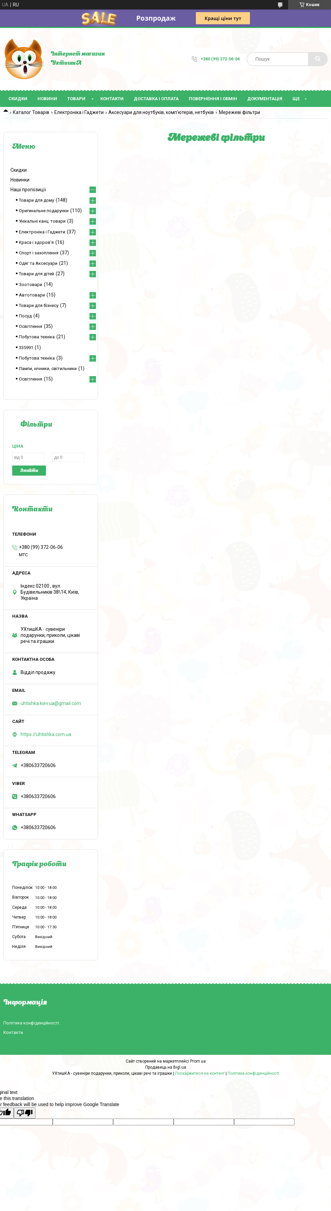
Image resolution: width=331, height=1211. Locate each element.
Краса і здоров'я (36, 242)
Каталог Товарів (31, 112)
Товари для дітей (36, 273)
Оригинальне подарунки (44, 210)
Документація (264, 98)
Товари (76, 98)
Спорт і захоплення (38, 252)
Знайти (29, 471)
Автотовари (32, 295)
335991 (26, 347)
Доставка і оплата (156, 98)
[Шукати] (318, 59)
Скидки (17, 98)
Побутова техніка (37, 336)
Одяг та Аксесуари (38, 263)
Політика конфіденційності (31, 1022)
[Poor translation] (24, 1113)
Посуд (25, 315)
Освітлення (30, 326)
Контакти (112, 98)
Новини (47, 98)
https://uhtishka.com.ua (46, 734)
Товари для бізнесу (38, 305)
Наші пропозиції (28, 189)
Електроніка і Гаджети (79, 112)
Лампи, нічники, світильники (48, 368)
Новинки (19, 179)
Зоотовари (30, 284)
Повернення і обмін (213, 98)
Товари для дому (36, 200)
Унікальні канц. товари (42, 221)
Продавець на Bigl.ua (165, 1067)
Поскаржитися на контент (200, 1073)
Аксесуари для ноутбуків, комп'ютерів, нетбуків (161, 112)
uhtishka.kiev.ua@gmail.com (51, 703)
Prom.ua (198, 1061)
